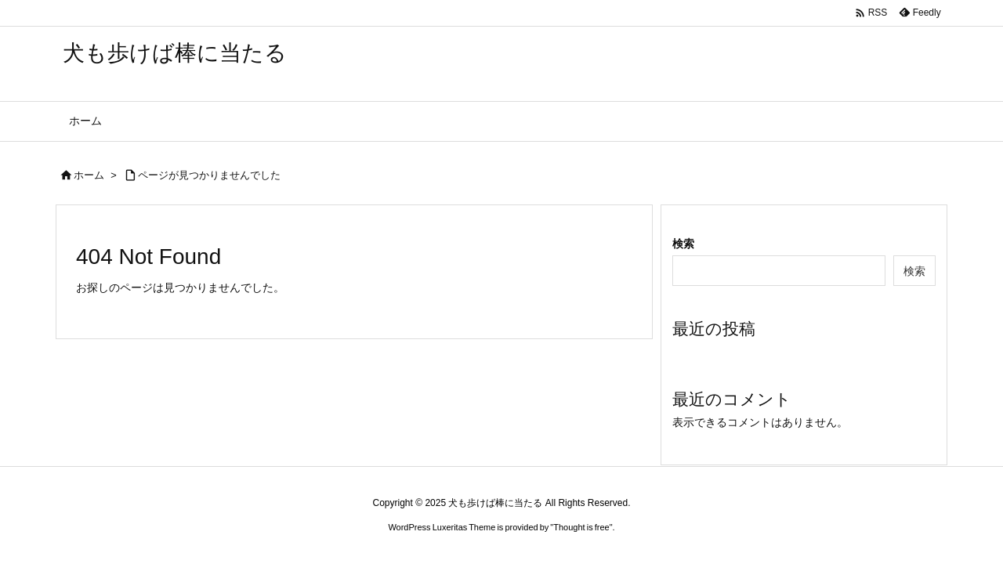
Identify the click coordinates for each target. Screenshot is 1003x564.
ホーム (89, 175)
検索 (683, 243)
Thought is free (581, 527)
